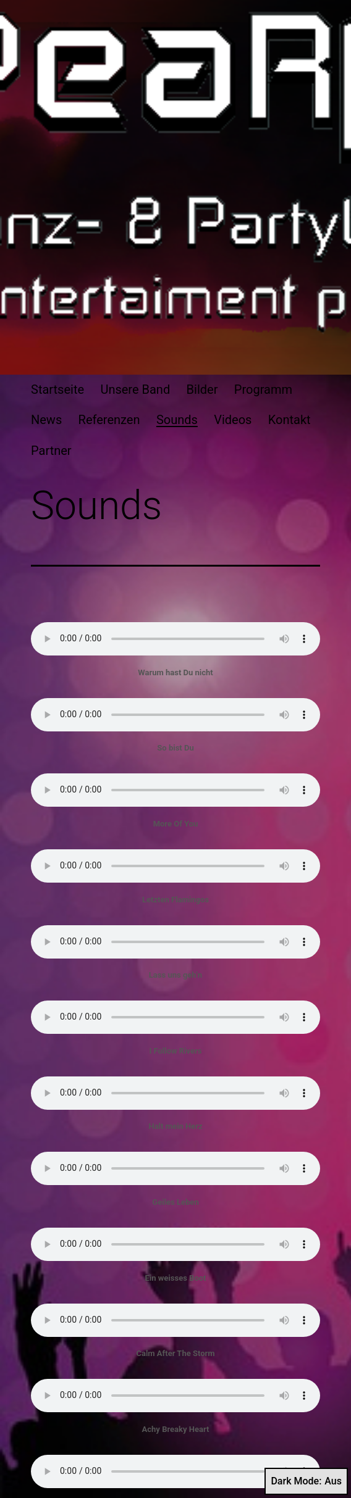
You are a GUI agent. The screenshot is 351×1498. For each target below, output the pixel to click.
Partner (51, 450)
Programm (263, 389)
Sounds (177, 419)
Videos (233, 419)
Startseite (57, 389)
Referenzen (109, 419)
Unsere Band (135, 389)
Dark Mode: (306, 1481)
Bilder (202, 389)
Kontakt (289, 419)
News (46, 419)
